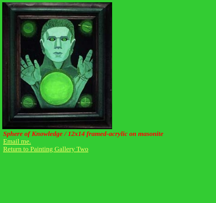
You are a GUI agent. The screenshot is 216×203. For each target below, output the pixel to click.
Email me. (17, 141)
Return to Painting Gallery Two (45, 149)
